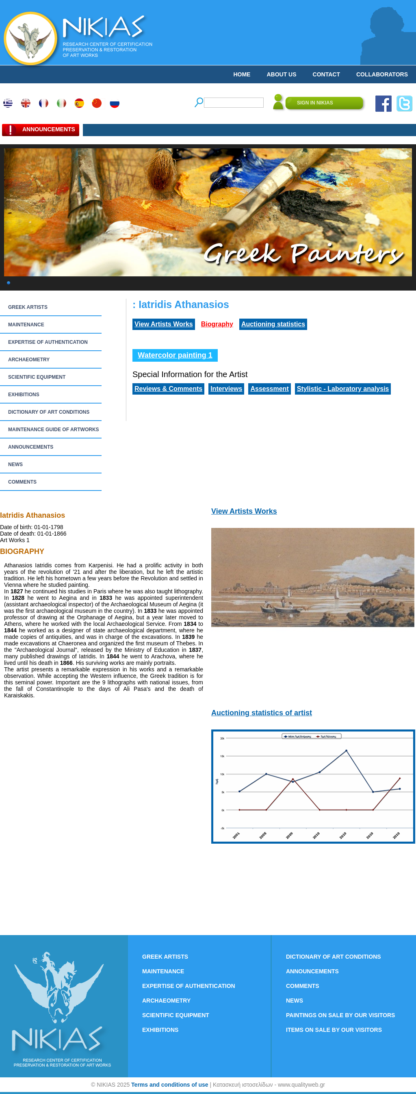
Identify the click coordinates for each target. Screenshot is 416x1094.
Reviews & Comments (168, 388)
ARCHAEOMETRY (29, 359)
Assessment (269, 388)
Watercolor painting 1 (175, 355)
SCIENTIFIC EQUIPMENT (36, 377)
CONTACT (326, 74)
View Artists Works (163, 324)
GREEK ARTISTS (28, 307)
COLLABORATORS (382, 74)
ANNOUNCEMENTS (30, 447)
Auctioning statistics (273, 324)
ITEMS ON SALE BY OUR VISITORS (334, 1030)
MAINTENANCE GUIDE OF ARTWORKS (53, 429)
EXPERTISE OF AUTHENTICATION (48, 342)
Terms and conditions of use (169, 1084)
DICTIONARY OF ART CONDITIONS (48, 412)
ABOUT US (281, 74)
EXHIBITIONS (23, 394)
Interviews (226, 388)
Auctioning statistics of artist (261, 713)
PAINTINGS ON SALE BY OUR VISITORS (340, 1015)
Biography (217, 324)
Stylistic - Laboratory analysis (343, 388)
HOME (241, 74)
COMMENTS (22, 482)
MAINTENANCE (26, 325)
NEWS (15, 464)
